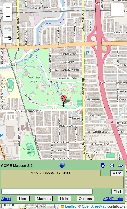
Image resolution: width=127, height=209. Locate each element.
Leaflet (68, 206)
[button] (64, 100)
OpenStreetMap (94, 206)
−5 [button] (8, 38)
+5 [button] (8, 29)
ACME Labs (113, 199)
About (6, 199)
